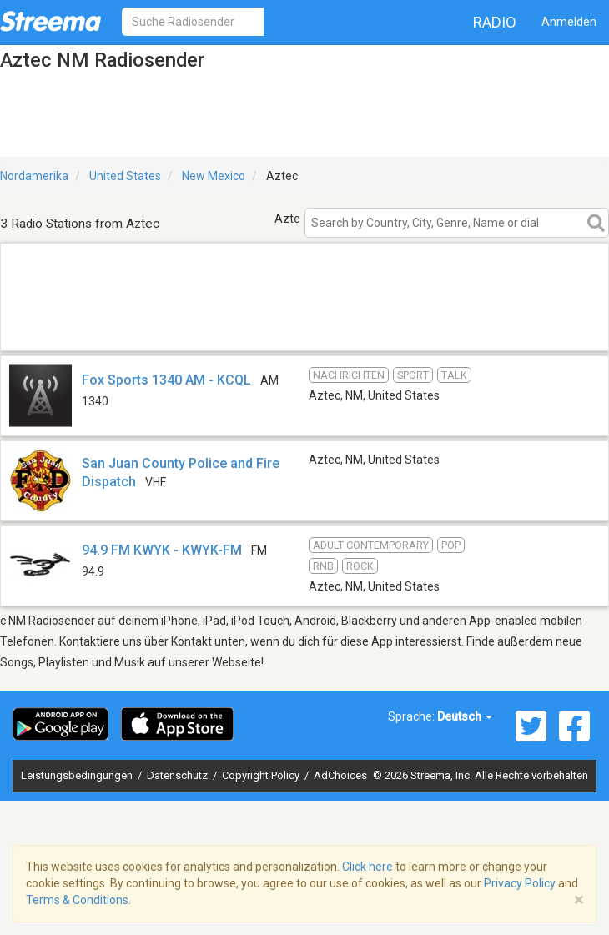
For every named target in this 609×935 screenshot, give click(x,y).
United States (125, 176)
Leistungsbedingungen (78, 775)
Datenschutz (178, 775)
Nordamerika (34, 176)
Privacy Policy (520, 883)
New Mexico (213, 176)
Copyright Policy (262, 775)
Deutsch (464, 716)
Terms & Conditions (77, 900)
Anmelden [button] (568, 21)
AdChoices (340, 775)
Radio (494, 22)
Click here (367, 866)
